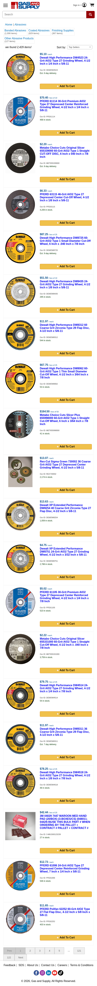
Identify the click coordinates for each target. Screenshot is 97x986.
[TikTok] (60, 973)
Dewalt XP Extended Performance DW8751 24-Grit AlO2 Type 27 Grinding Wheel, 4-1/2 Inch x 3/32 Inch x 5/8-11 (64, 551)
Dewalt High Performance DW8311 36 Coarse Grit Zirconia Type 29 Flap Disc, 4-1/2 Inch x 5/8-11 (65, 731)
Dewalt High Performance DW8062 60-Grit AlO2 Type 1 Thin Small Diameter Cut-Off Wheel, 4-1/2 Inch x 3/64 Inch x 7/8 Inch (64, 373)
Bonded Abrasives (15, 32)
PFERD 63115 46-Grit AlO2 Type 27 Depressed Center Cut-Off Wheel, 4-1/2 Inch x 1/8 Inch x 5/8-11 (64, 197)
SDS (21, 965)
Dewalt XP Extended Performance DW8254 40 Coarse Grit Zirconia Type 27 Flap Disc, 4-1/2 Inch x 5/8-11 (65, 508)
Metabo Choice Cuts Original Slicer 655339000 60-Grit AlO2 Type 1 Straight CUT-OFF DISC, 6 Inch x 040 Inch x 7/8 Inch (64, 152)
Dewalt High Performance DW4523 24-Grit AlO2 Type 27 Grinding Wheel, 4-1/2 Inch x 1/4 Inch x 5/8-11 (65, 60)
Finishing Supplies (63, 32)
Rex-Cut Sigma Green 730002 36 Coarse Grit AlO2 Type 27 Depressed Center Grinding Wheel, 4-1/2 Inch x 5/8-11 (65, 464)
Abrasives (20, 24)
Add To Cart (66, 86)
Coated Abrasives (38, 32)
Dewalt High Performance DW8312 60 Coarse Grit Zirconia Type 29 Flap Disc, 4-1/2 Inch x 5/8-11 (65, 327)
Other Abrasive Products (19, 40)
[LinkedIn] (48, 973)
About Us (32, 965)
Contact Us (47, 965)
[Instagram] (42, 973)
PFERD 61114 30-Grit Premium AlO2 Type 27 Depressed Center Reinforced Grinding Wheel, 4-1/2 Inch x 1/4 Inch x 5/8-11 (64, 106)
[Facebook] (36, 973)
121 (79, 950)
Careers (62, 965)
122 (9, 957)
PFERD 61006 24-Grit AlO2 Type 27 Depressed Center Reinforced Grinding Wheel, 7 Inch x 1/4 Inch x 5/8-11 (64, 868)
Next (20, 957)
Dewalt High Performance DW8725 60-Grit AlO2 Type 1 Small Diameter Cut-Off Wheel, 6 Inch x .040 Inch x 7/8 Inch (65, 240)
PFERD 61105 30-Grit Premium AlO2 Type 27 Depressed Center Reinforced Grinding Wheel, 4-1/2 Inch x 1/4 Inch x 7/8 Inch (64, 597)
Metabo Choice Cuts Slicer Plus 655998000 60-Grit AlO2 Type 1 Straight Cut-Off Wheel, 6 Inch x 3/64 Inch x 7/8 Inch (64, 420)
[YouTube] (54, 973)
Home (8, 24)
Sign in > (80, 5)
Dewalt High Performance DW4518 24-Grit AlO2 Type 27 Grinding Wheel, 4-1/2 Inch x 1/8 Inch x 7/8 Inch (65, 775)
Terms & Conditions (81, 965)
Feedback (9, 965)
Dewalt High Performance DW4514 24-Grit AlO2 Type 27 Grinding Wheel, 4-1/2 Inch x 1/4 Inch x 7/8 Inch (65, 688)
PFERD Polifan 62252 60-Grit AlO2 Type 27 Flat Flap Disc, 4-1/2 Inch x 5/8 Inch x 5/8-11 (65, 912)
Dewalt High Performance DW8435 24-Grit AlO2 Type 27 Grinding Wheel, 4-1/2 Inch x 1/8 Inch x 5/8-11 (65, 284)
